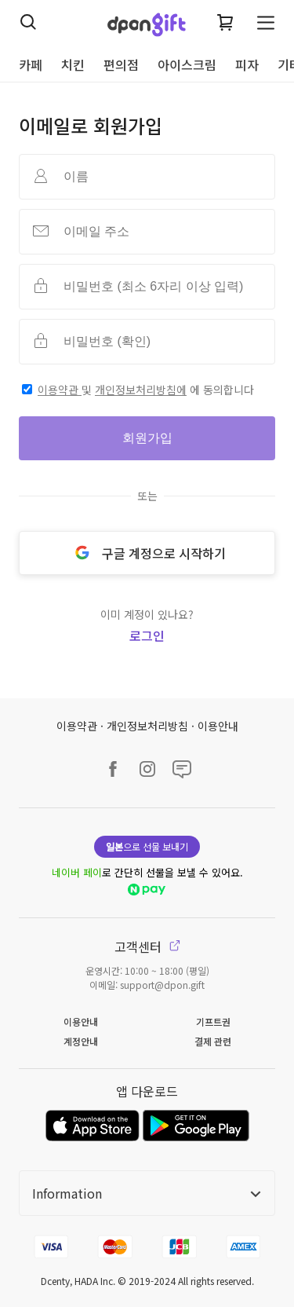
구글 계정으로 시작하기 (147, 553)
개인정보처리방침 (147, 726)
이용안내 (218, 726)
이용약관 (60, 389)
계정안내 (81, 1041)
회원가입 (147, 438)
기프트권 (213, 1021)
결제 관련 (212, 1041)
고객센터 (147, 946)
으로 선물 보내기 (147, 846)
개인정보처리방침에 (141, 389)
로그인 (147, 635)
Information (147, 1193)
